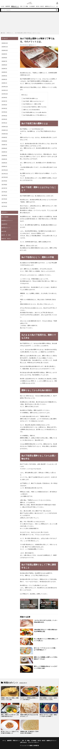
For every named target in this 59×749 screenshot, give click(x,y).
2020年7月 (4, 61)
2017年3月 (4, 202)
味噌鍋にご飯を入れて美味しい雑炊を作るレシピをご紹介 (10, 698)
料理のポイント (15, 6)
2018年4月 (4, 155)
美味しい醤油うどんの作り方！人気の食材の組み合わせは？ (10, 715)
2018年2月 (4, 162)
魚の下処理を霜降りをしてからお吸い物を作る (33, 112)
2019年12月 (5, 86)
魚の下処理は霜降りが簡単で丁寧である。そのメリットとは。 (27, 32)
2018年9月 (4, 137)
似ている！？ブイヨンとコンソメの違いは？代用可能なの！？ (45, 649)
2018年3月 (4, 159)
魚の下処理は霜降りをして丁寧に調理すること (33, 115)
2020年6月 (4, 65)
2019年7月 (4, 101)
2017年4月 (4, 199)
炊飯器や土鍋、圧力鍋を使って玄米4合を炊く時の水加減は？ (29, 732)
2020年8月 (4, 57)
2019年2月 (4, 119)
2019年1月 (4, 123)
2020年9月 (4, 54)
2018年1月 (4, 166)
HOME (2, 6)
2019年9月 (4, 97)
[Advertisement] (29, 22)
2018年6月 (4, 148)
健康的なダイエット (50, 6)
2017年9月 (4, 181)
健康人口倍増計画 (34, 745)
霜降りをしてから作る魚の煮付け (30, 110)
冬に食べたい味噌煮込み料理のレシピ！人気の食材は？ (29, 698)
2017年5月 (4, 195)
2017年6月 (4, 191)
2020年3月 (4, 75)
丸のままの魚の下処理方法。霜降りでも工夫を (33, 107)
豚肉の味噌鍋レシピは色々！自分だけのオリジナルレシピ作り (48, 698)
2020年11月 (5, 46)
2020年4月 (4, 72)
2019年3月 (4, 115)
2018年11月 (5, 130)
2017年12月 (5, 170)
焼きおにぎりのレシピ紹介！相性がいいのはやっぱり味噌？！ (48, 715)
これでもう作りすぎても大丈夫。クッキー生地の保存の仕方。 (45, 621)
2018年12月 (5, 126)
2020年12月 (5, 43)
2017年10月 (5, 177)
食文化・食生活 (40, 6)
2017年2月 (4, 206)
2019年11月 (5, 90)
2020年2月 (4, 79)
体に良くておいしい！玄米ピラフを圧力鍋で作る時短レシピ (10, 732)
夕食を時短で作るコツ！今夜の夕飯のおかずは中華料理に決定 (45, 630)
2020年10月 (5, 50)
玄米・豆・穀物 (24, 6)
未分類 (4, 231)
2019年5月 (4, 108)
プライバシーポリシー (33, 742)
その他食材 (32, 6)
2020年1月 (4, 83)
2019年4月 (4, 112)
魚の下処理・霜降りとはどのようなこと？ (32, 101)
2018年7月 (4, 144)
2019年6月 (4, 104)
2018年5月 (4, 152)
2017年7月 (4, 188)
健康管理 (7, 6)
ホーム (4, 740)
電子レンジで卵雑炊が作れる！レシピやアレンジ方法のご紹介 (45, 667)
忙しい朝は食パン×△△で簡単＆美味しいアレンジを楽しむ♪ (46, 639)
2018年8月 (4, 141)
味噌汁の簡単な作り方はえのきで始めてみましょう (29, 715)
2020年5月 (4, 68)
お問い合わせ (23, 742)
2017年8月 (4, 184)
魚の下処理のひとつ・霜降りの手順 (31, 104)
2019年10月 (5, 94)
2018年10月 (5, 133)
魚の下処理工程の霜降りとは (29, 98)
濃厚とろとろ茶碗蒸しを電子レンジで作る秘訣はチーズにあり (45, 658)
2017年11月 (5, 173)
